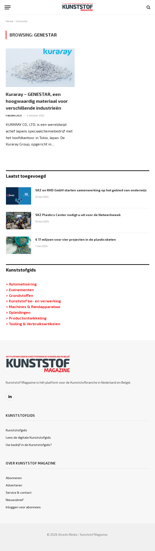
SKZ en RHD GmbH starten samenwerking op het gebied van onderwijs (91, 190)
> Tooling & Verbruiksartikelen (33, 323)
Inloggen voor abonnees (23, 507)
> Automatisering (21, 284)
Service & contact (19, 492)
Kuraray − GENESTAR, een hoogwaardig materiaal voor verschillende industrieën (37, 101)
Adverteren (14, 485)
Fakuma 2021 (14, 115)
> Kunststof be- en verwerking (33, 300)
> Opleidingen (18, 312)
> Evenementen (20, 289)
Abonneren (14, 478)
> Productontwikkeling (26, 318)
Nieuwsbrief (15, 500)
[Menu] (8, 7)
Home (9, 21)
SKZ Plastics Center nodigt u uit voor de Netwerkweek (78, 215)
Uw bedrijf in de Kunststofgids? (29, 445)
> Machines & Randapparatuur (33, 306)
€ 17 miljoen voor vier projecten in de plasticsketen (75, 239)
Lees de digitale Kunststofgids (28, 437)
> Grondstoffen (19, 295)
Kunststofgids (16, 430)
